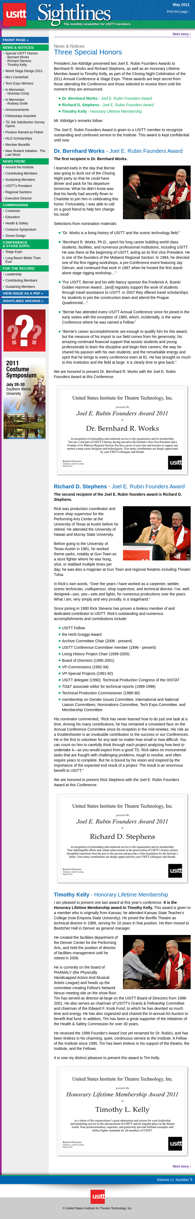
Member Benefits (17, 145)
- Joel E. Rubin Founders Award (107, 98)
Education (12, 217)
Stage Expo (13, 252)
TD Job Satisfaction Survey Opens (25, 124)
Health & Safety (16, 223)
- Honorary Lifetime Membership (102, 111)
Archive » (23, 301)
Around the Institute (19, 167)
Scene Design (15, 236)
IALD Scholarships (18, 138)
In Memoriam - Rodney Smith (16, 101)
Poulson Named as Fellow (24, 132)
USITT (14, 14)
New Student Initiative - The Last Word (25, 153)
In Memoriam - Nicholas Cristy (17, 91)
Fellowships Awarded (20, 116)
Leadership (13, 274)
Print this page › (178, 12)
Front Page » (15, 40)
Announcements (17, 110)
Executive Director (18, 198)
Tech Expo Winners (19, 83)
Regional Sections (18, 192)
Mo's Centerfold (16, 77)
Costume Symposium (20, 229)
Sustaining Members (20, 180)
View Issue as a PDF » (23, 293)
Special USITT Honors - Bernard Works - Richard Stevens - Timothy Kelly (21, 59)
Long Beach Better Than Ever (23, 260)
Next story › (182, 34)
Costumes (12, 211)
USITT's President (18, 186)
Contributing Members (21, 173)
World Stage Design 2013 (24, 71)
